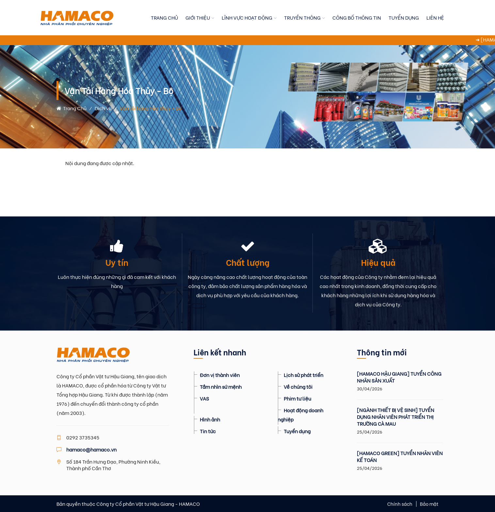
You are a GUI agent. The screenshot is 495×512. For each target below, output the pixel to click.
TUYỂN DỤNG (404, 17)
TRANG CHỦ (164, 17)
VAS (204, 398)
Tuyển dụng (297, 431)
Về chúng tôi (298, 386)
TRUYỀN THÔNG (302, 17)
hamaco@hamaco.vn (91, 449)
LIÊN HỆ (435, 17)
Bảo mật (429, 503)
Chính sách (399, 503)
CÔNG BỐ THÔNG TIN (356, 17)
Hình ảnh (210, 419)
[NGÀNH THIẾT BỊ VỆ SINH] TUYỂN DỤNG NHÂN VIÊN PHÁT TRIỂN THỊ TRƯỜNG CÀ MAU (395, 416)
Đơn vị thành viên (220, 374)
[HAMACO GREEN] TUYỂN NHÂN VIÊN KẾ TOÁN (400, 456)
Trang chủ (71, 107)
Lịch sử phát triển (303, 374)
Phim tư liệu (297, 398)
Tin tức (208, 431)
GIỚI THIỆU (197, 17)
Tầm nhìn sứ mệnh (221, 386)
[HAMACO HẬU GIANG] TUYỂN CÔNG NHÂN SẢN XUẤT (399, 377)
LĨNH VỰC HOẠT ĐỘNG (247, 17)
